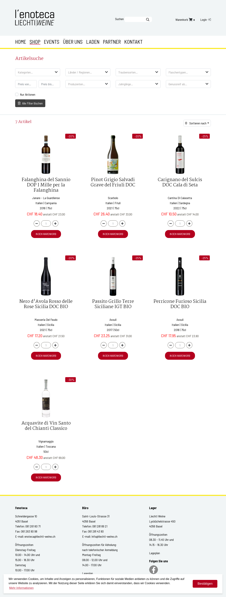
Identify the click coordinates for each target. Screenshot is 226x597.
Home (20, 42)
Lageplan (87, 573)
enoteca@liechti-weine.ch (40, 536)
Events (51, 42)
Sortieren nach (195, 123)
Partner (112, 42)
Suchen (119, 19)
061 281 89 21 (99, 526)
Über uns (73, 42)
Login (205, 19)
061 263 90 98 (29, 531)
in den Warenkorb (46, 234)
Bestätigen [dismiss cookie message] (205, 583)
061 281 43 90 (96, 531)
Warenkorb (185, 20)
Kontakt (133, 42)
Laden (92, 42)
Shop (35, 42)
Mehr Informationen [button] (21, 587)
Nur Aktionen (27, 94)
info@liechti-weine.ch (104, 536)
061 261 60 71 (33, 526)
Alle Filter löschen (30, 103)
